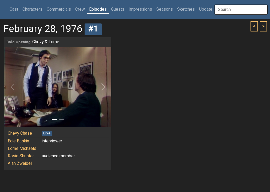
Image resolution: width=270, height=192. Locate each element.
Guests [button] (117, 9)
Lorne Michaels (22, 148)
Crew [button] (80, 9)
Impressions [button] (140, 9)
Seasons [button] (164, 9)
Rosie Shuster (21, 156)
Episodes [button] (98, 9)
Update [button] (205, 9)
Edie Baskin (18, 141)
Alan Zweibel (20, 163)
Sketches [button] (186, 9)
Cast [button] (15, 9)
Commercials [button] (59, 9)
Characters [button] (32, 9)
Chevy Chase (20, 133)
